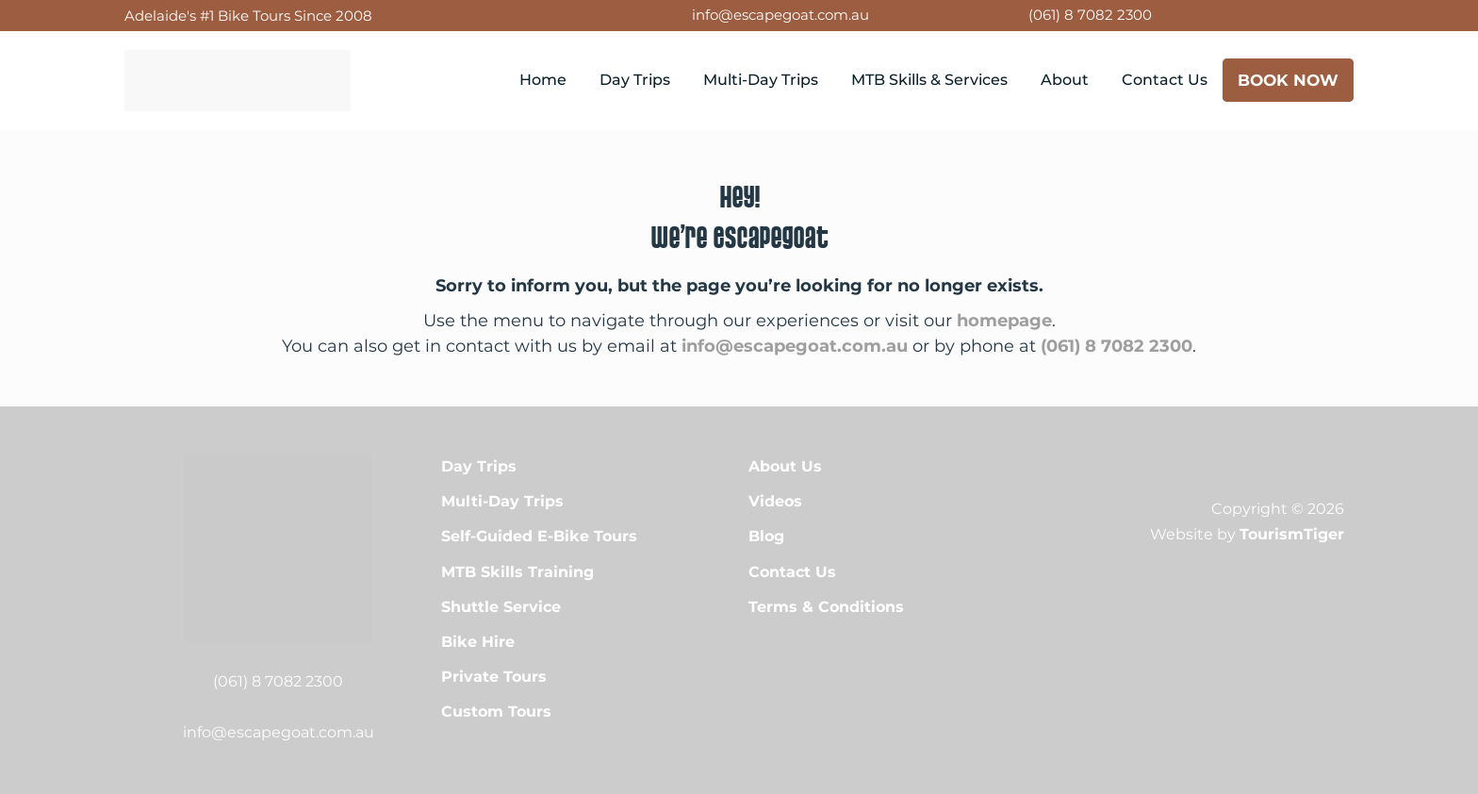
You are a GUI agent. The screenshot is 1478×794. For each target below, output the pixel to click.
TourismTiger (1292, 534)
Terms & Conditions (826, 607)
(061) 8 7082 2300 (1090, 15)
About (1065, 80)
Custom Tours (496, 711)
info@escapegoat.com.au (780, 15)
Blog (766, 536)
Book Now (1288, 80)
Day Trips (634, 80)
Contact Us (1164, 80)
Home (543, 80)
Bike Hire (478, 642)
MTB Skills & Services (929, 80)
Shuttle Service (501, 607)
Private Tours (494, 677)
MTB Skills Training (517, 572)
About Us (785, 466)
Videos (775, 501)
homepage (1004, 320)
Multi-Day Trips (760, 80)
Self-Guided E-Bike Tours (539, 536)
